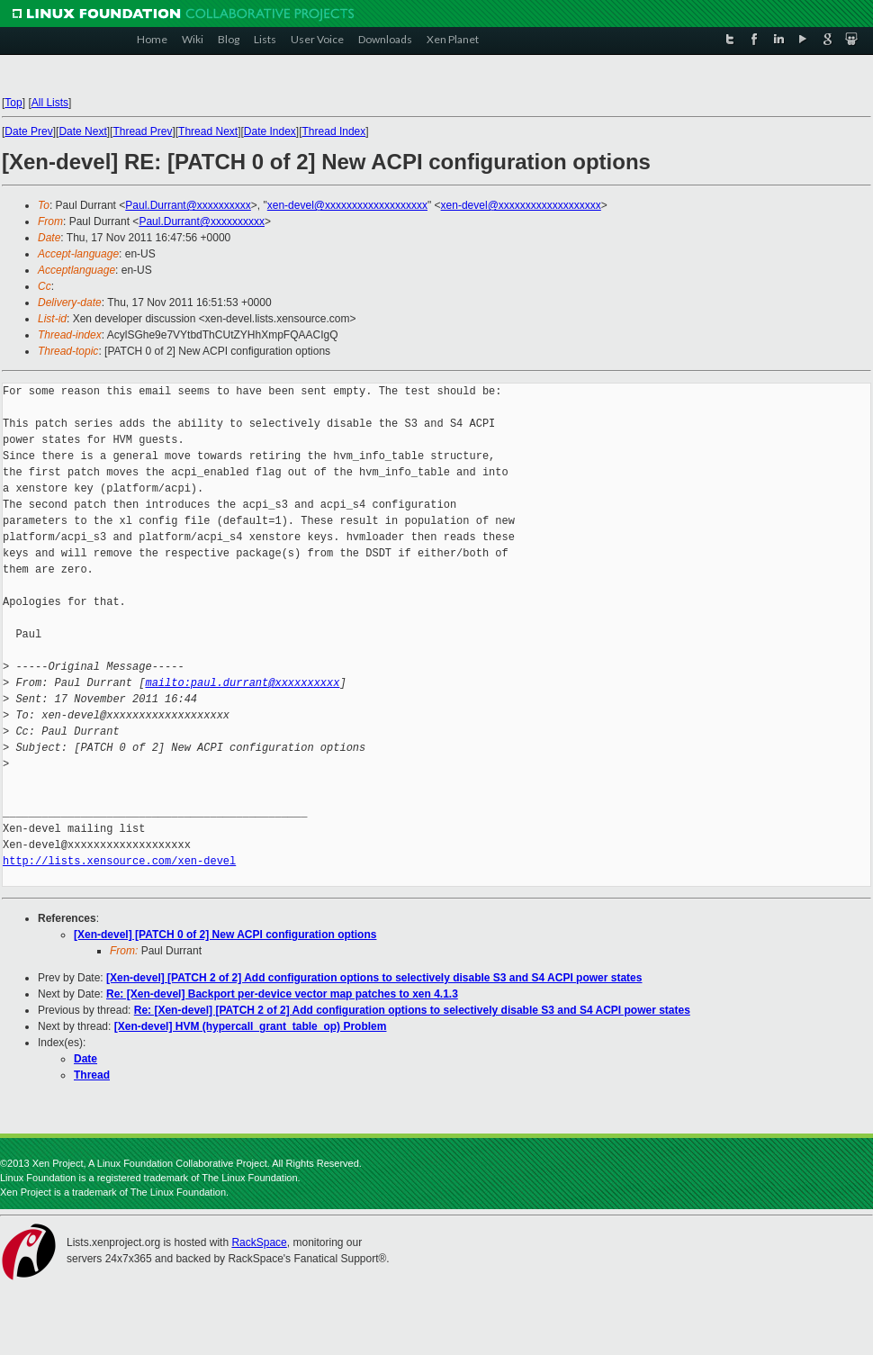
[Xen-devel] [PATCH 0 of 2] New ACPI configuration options (225, 934)
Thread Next (208, 131)
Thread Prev (142, 131)
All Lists (50, 102)
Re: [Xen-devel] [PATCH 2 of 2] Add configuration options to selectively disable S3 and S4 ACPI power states (412, 1010)
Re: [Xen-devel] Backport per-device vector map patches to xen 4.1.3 (282, 994)
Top (13, 102)
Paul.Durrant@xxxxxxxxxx (188, 205)
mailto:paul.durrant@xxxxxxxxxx (242, 683)
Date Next (82, 131)
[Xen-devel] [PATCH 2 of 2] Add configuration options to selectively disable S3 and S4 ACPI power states (374, 977)
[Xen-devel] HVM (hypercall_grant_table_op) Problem (250, 1026)
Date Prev (28, 131)
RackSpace (258, 1242)
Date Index (270, 131)
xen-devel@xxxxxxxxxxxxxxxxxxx (347, 205)
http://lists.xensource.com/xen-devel (119, 861)
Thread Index (334, 131)
